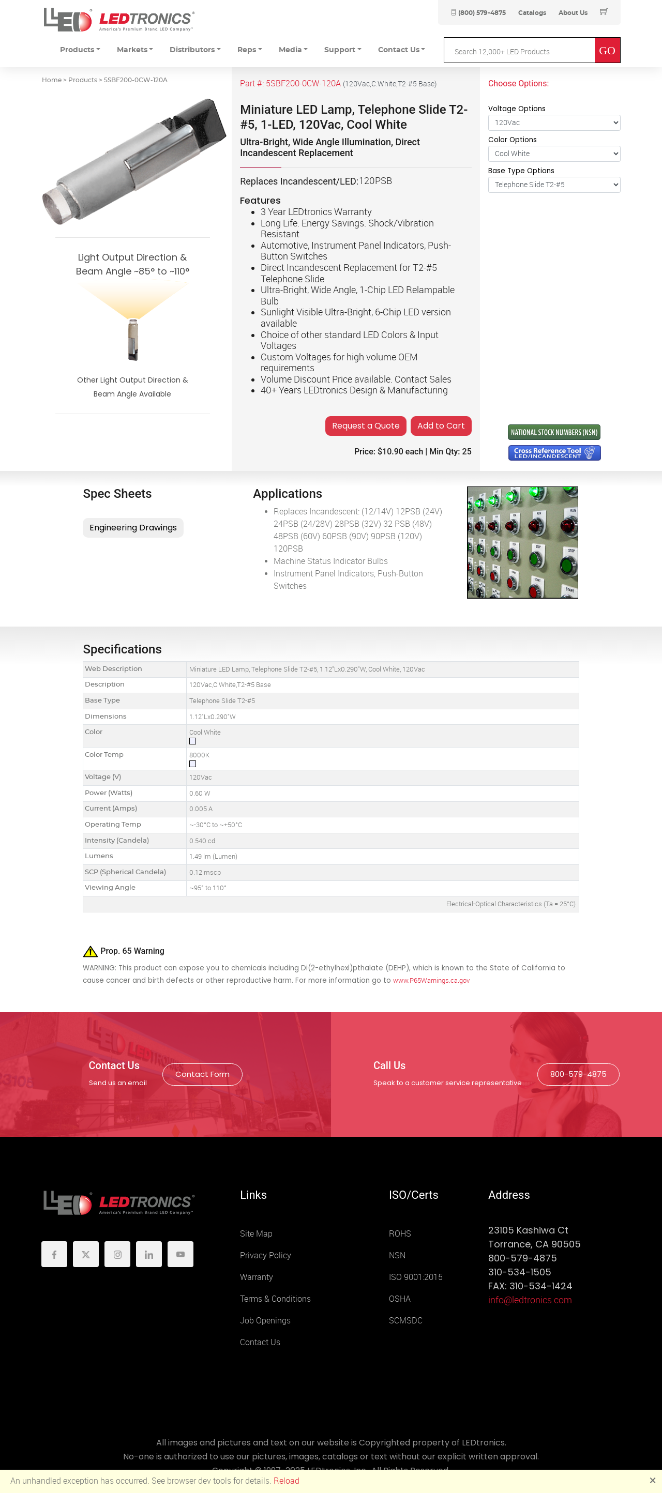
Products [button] (77, 50)
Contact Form (202, 1074)
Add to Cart (441, 426)
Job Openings (265, 1321)
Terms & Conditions (275, 1299)
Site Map (256, 1234)
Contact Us (260, 1342)
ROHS (400, 1234)
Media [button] (290, 50)
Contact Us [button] (398, 50)
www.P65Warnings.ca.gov (431, 980)
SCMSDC (406, 1321)
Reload (286, 1481)
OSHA (400, 1299)
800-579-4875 (578, 1074)
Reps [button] (246, 50)
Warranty (256, 1277)
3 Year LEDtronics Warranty (316, 212)
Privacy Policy (265, 1255)
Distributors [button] (192, 50)
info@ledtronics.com (530, 1300)
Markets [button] (132, 50)
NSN (397, 1255)
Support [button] (339, 50)
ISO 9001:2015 (416, 1277)
